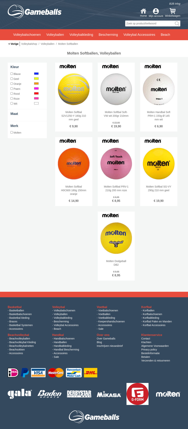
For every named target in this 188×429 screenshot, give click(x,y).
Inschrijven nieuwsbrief (110, 345)
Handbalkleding (63, 345)
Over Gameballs (106, 338)
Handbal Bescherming (66, 349)
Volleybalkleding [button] (81, 35)
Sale (101, 328)
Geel (24, 78)
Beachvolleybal (18, 335)
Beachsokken (17, 349)
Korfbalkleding (151, 317)
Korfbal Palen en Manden (157, 321)
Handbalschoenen (64, 338)
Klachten (146, 342)
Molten (15, 132)
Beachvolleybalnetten (21, 345)
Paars (24, 88)
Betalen (145, 356)
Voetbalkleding (106, 317)
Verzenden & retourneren (155, 360)
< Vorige (13, 43)
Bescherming (61, 321)
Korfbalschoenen (152, 314)
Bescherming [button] (108, 35)
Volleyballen (61, 314)
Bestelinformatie (150, 353)
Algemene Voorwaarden (155, 345)
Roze (24, 98)
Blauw (24, 73)
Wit (24, 103)
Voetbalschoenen (108, 310)
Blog (99, 342)
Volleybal (58, 307)
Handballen (60, 342)
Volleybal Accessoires (66, 325)
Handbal (58, 335)
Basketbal (15, 307)
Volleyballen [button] (55, 35)
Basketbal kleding (19, 317)
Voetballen (104, 314)
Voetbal (102, 307)
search (177, 23)
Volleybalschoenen (64, 310)
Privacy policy (149, 349)
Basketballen (16, 310)
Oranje (24, 83)
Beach (165, 35)
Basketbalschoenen (20, 314)
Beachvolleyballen (19, 338)
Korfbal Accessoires (154, 325)
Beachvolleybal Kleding (22, 342)
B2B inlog (174, 3)
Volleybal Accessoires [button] (139, 35)
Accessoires (16, 328)
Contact (145, 338)
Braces (13, 321)
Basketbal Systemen (21, 325)
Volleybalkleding (63, 317)
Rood (24, 93)
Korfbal (146, 307)
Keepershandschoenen (111, 321)
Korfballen (148, 310)
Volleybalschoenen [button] (27, 35)
